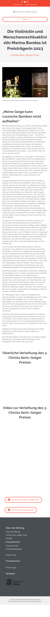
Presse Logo (11, 567)
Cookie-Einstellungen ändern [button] (32, 614)
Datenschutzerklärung (15, 614)
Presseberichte (17, 4)
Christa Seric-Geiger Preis (16, 547)
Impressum (36, 612)
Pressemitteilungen (31, 4)
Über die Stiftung (13, 544)
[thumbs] (25, 409)
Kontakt (9, 551)
